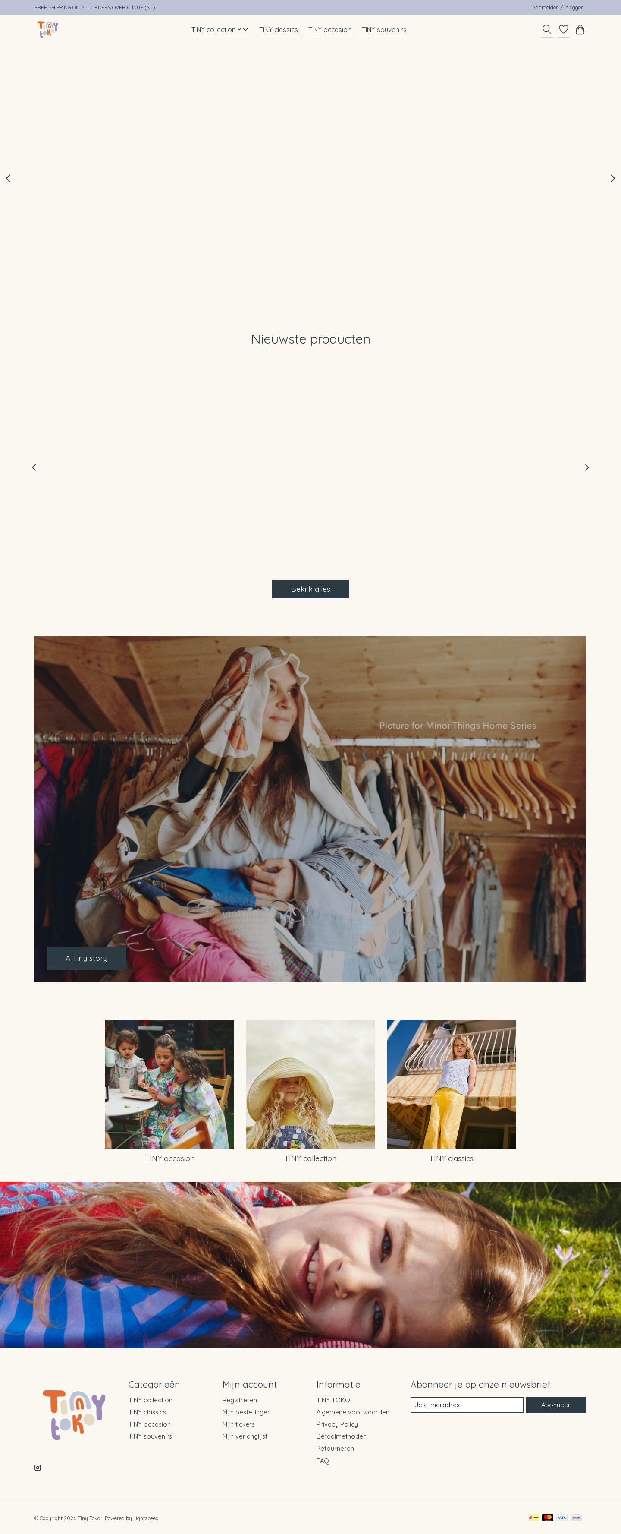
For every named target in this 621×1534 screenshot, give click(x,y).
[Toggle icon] (547, 29)
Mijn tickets (239, 1424)
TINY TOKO (333, 1400)
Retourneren (335, 1448)
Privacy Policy (337, 1424)
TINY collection (310, 1158)
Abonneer (556, 1405)
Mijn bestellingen (247, 1412)
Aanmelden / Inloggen (558, 7)
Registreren (240, 1400)
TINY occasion (329, 29)
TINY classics (278, 29)
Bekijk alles (310, 588)
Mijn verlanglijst (245, 1436)
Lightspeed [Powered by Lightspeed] (146, 1518)
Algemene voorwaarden (353, 1412)
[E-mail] (467, 1405)
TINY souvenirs (384, 29)
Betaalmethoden (342, 1436)
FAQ (323, 1461)
